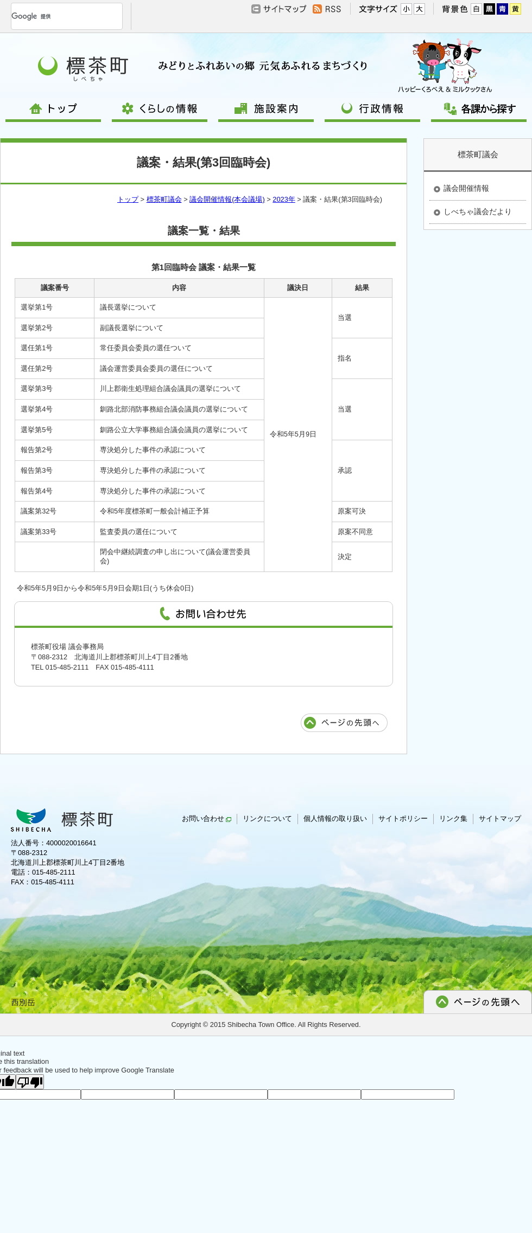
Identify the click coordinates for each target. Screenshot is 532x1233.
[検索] (53, 16)
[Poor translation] (30, 1081)
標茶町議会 (164, 199)
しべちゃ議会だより (478, 211)
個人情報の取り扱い (335, 818)
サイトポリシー (403, 818)
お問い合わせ (206, 818)
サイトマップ (500, 818)
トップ (127, 199)
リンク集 (453, 818)
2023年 (284, 199)
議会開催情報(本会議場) (227, 199)
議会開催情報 (466, 188)
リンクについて (267, 818)
